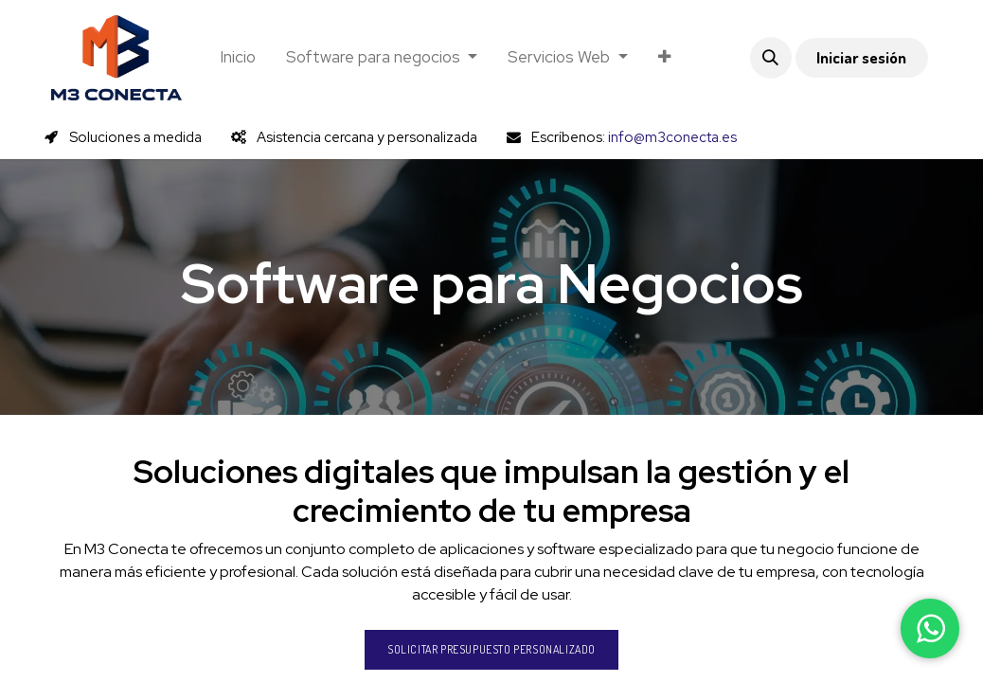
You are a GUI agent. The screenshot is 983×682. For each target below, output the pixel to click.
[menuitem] (238, 57)
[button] (771, 58)
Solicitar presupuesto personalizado (491, 649)
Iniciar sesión (861, 57)
